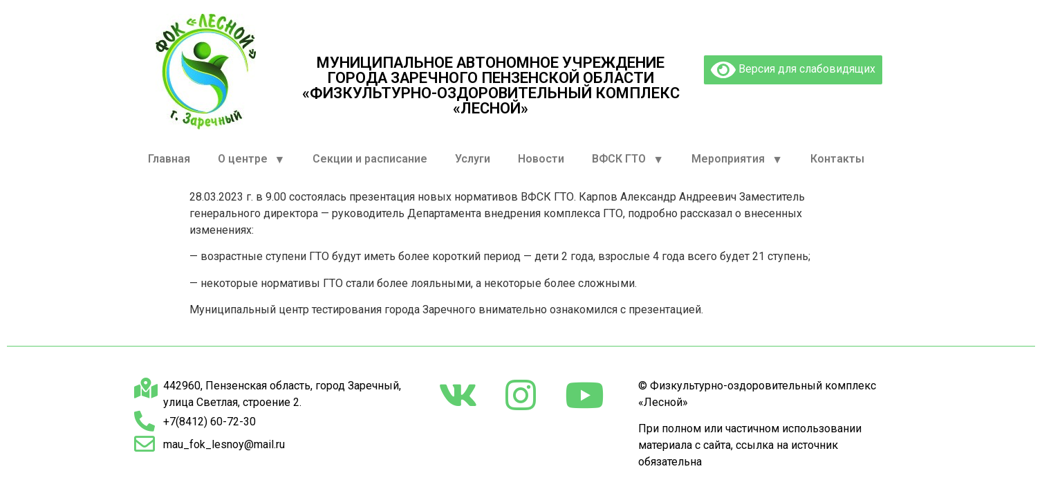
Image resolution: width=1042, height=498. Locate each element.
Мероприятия (737, 159)
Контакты (837, 158)
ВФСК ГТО (628, 159)
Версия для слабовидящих (793, 70)
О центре (252, 159)
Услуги (472, 158)
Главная (169, 158)
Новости (541, 158)
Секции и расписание (370, 158)
